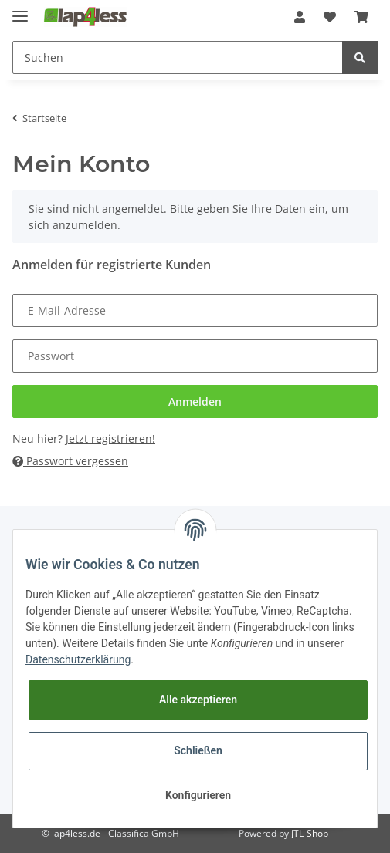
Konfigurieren (198, 795)
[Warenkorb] (361, 17)
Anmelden (195, 401)
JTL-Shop (309, 833)
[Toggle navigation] (20, 9)
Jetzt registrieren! (110, 438)
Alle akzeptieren (198, 699)
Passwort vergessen (70, 460)
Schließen (198, 750)
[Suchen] (177, 57)
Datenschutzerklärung (78, 659)
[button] (299, 17)
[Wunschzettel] (329, 17)
